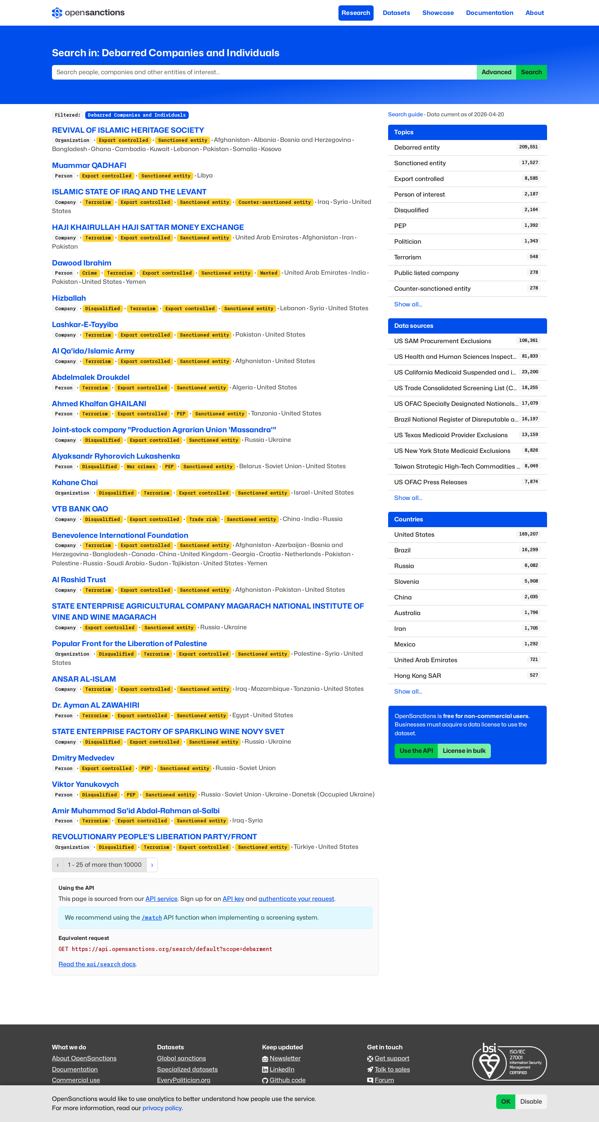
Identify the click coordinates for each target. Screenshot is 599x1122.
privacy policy (162, 1108)
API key (233, 898)
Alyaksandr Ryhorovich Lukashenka (116, 456)
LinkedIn (282, 1069)
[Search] (264, 72)
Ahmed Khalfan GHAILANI (99, 403)
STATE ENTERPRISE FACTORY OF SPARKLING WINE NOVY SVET (168, 731)
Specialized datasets (187, 1069)
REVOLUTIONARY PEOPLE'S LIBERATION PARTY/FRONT (154, 836)
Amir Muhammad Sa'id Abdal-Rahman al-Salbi (136, 810)
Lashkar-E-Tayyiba (85, 324)
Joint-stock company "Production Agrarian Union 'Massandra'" (164, 429)
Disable (531, 1101)
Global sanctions (181, 1058)
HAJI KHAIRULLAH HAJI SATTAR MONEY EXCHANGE (148, 227)
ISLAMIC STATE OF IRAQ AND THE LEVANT (129, 191)
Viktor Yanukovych (85, 784)
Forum (384, 1080)
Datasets (396, 12)
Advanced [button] (497, 72)
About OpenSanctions (84, 1058)
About (535, 12)
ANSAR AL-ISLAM (84, 679)
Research (356, 12)
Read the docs (97, 964)
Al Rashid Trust (79, 579)
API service (162, 898)
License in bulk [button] (464, 750)
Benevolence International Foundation (120, 535)
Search (531, 72)
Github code (288, 1080)
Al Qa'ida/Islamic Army (93, 350)
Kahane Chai (75, 482)
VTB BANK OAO (80, 508)
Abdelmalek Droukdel (91, 377)
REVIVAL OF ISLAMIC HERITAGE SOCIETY (128, 130)
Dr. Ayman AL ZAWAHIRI (95, 705)
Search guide (405, 114)
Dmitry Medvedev (83, 757)
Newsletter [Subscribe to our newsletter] (285, 1058)
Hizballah (69, 298)
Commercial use (76, 1080)
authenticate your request (296, 898)
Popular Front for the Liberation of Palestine (129, 643)
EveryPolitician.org (183, 1080)
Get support (392, 1058)
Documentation (489, 12)
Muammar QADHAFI (89, 165)
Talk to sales (392, 1069)
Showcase (438, 12)
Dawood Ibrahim (82, 262)
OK (506, 1101)
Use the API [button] (416, 750)
